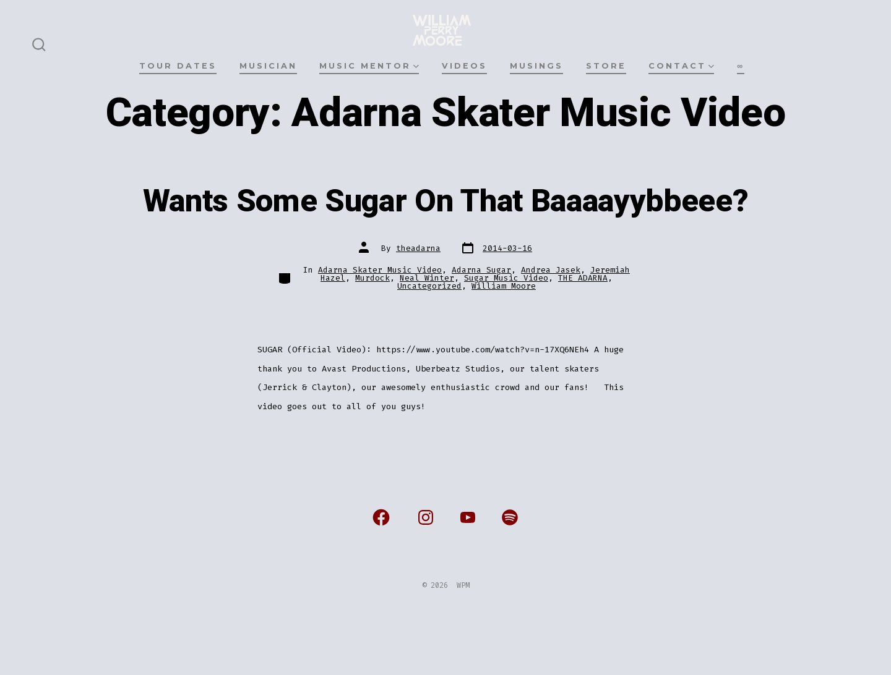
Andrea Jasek (550, 270)
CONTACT (681, 65)
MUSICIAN (268, 65)
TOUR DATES (178, 65)
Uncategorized (429, 286)
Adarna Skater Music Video (380, 270)
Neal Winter (427, 278)
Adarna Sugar (481, 270)
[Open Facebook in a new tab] (381, 517)
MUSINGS (536, 65)
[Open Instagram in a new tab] (426, 517)
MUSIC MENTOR (369, 65)
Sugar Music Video (506, 278)
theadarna (418, 248)
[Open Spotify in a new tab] (510, 517)
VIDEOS (464, 65)
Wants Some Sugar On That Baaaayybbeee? (446, 201)
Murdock (372, 278)
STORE (606, 65)
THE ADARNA (583, 278)
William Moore (503, 286)
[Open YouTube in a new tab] (467, 517)
